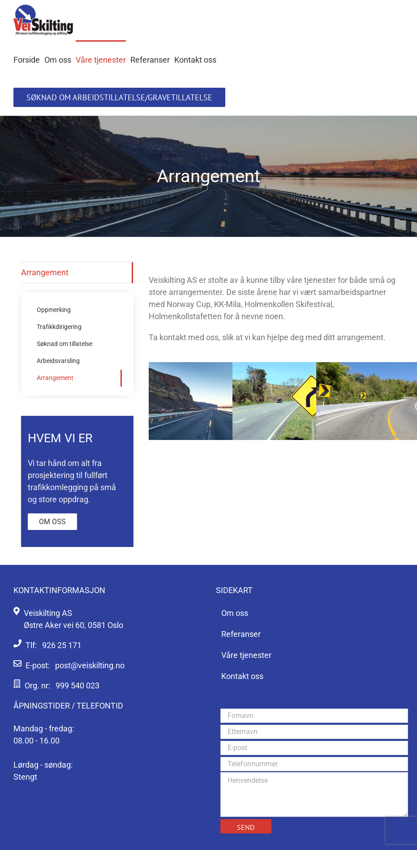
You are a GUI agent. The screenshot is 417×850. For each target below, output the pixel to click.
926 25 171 (62, 645)
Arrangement (45, 272)
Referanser (241, 634)
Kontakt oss (242, 676)
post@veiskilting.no (90, 665)
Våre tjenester (246, 655)
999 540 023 (77, 685)
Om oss (52, 521)
